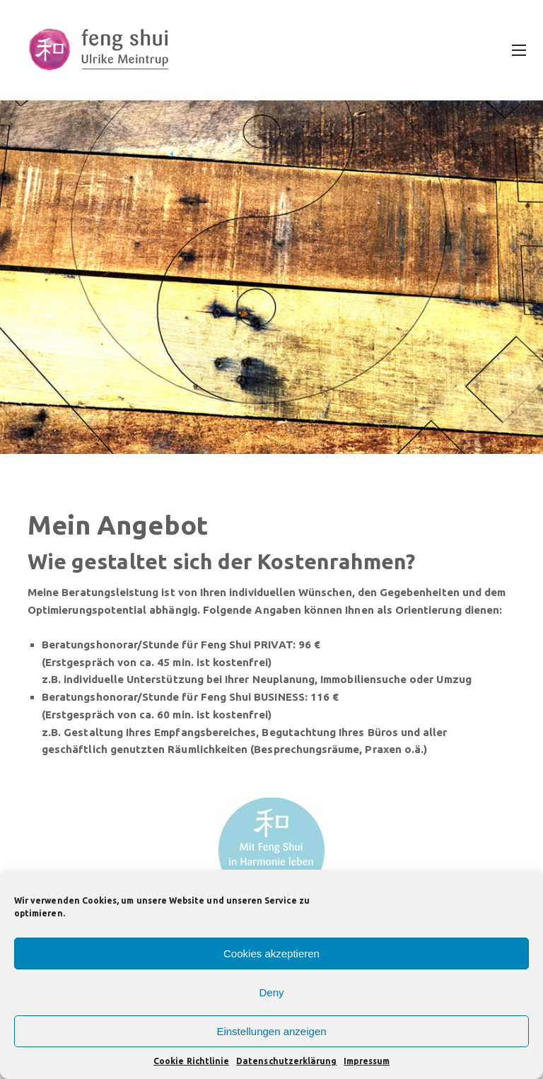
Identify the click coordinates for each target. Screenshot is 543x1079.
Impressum (367, 1061)
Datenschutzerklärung (286, 1061)
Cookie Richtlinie (191, 1061)
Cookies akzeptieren (271, 953)
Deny (271, 992)
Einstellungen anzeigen (271, 1031)
